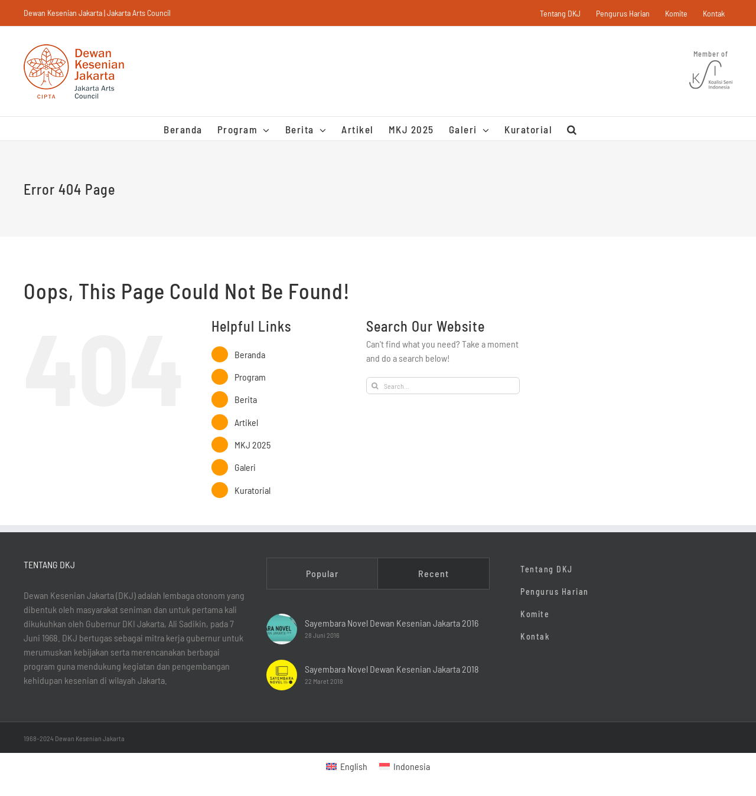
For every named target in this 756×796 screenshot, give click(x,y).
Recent (433, 573)
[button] (572, 128)
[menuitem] (346, 766)
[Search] (374, 385)
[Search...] (443, 385)
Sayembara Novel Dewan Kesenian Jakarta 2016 (391, 622)
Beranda (249, 354)
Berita (245, 399)
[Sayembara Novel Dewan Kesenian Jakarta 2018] (281, 675)
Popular (322, 573)
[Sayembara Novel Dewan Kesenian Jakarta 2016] (281, 629)
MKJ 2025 (252, 444)
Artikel (246, 422)
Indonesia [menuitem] (411, 766)
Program (250, 376)
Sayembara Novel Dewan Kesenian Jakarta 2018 (392, 668)
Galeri (245, 467)
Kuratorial (252, 490)
